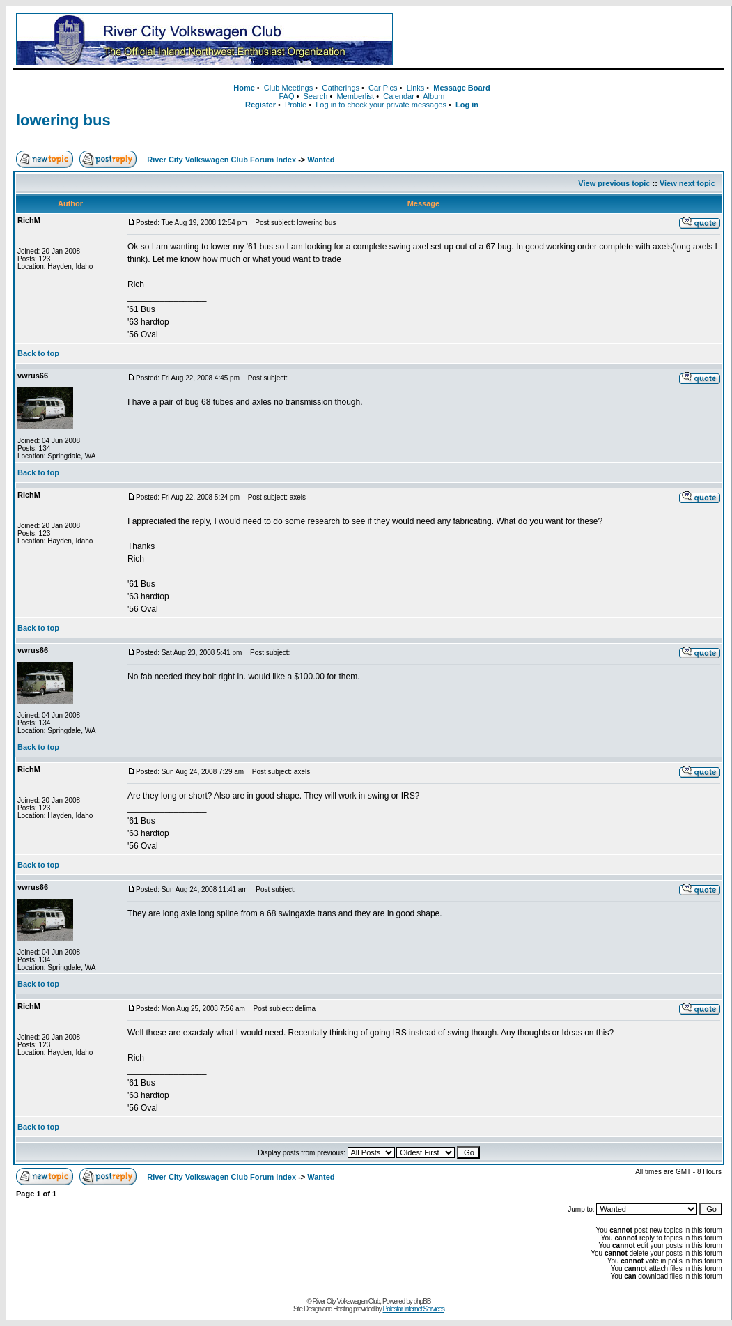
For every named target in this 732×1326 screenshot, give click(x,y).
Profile (295, 104)
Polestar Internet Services (413, 1309)
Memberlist (355, 96)
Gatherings (340, 88)
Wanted (320, 159)
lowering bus (63, 120)
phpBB (422, 1301)
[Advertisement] (561, 40)
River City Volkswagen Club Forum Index (221, 159)
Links (416, 88)
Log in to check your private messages (381, 104)
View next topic (687, 183)
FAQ (286, 96)
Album (433, 96)
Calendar (398, 96)
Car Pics (383, 88)
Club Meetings (288, 88)
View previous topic (614, 183)
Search (315, 96)
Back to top (38, 353)
